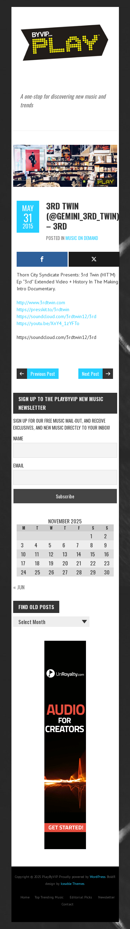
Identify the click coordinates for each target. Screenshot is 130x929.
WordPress (97, 876)
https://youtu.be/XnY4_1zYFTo (48, 323)
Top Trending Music (49, 897)
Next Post (90, 373)
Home (24, 897)
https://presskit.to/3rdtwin (43, 309)
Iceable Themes (72, 883)
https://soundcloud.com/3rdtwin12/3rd (56, 316)
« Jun (19, 587)
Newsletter (106, 897)
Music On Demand (82, 237)
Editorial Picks (81, 897)
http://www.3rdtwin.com (41, 302)
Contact (67, 904)
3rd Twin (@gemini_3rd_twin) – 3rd (82, 215)
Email (18, 465)
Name (18, 438)
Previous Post (43, 373)
